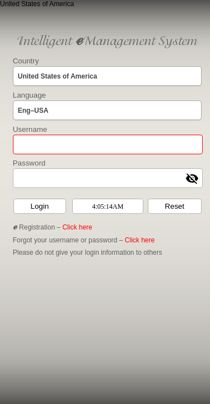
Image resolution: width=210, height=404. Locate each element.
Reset (174, 206)
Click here (77, 227)
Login (39, 206)
